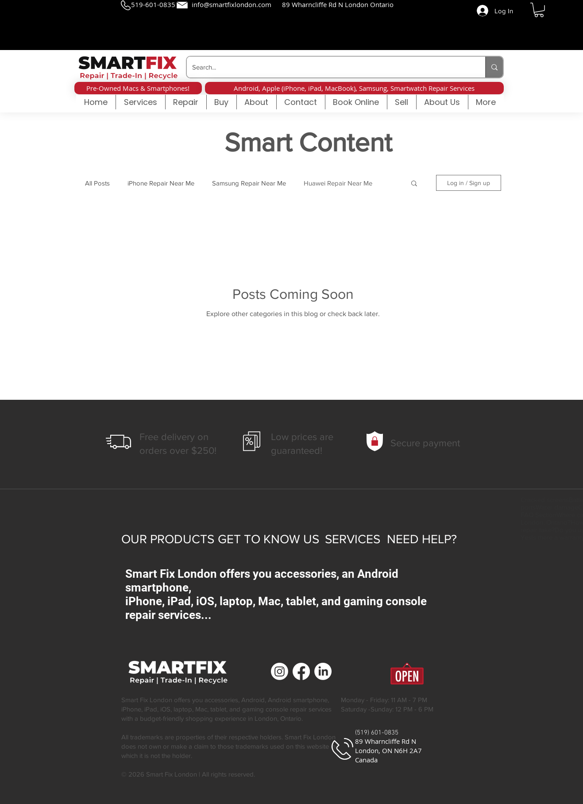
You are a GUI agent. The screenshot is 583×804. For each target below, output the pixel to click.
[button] (539, 10)
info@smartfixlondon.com (231, 4)
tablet (218, 709)
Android (253, 700)
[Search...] (329, 67)
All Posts (97, 183)
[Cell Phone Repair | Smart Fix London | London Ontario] (279, 671)
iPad (150, 709)
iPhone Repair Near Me (160, 183)
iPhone (131, 709)
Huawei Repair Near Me (338, 183)
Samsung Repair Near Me (249, 183)
